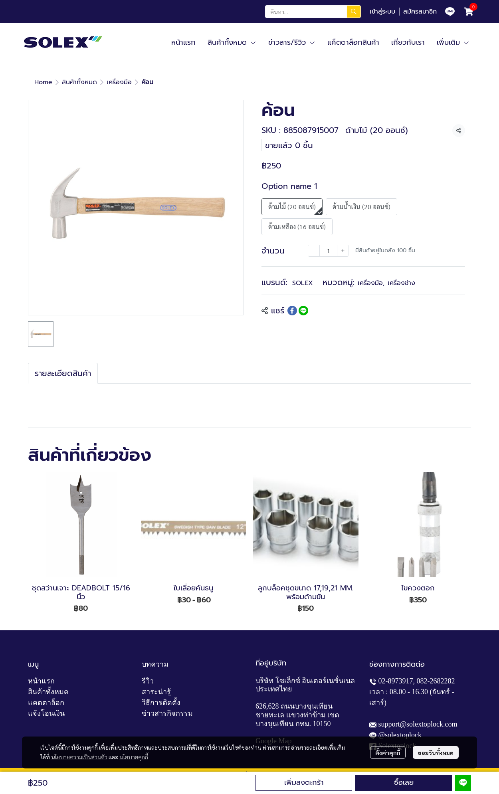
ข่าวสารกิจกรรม (167, 713)
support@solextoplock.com (417, 724)
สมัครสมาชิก (420, 11)
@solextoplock (400, 735)
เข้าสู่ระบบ (382, 11)
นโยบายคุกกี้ (133, 756)
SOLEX (302, 283)
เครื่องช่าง (401, 283)
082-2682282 (436, 681)
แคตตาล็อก (46, 703)
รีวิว (148, 681)
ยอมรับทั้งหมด (435, 752)
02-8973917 (395, 681)
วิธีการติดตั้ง (161, 703)
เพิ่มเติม (453, 42)
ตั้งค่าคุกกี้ (387, 752)
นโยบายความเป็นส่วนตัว (79, 756)
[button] (313, 11)
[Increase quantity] (343, 250)
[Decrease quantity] (313, 250)
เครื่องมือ (119, 82)
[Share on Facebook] (292, 310)
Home (43, 82)
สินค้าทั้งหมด (79, 82)
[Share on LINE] (303, 310)
